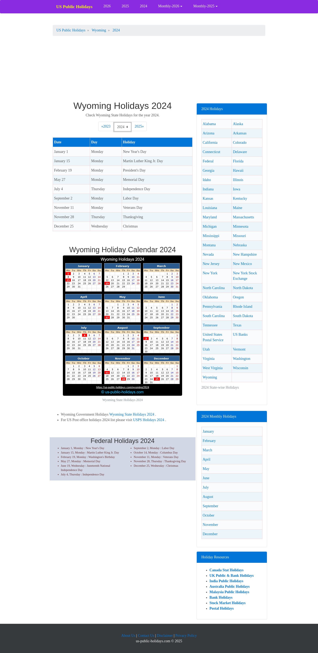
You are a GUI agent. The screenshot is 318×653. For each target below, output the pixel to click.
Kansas (208, 198)
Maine (237, 208)
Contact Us (146, 636)
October (208, 515)
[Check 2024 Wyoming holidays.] (122, 127)
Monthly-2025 (203, 6)
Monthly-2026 (168, 6)
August (208, 497)
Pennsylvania (212, 307)
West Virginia (212, 368)
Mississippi (211, 236)
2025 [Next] (139, 125)
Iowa (236, 189)
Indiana (208, 189)
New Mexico (242, 264)
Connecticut (211, 152)
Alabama (209, 124)
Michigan (210, 226)
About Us (128, 636)
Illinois (238, 180)
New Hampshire (245, 254)
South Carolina (214, 316)
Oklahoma (210, 297)
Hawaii (238, 170)
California (210, 142)
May (206, 469)
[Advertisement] (159, 70)
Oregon (238, 297)
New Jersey (211, 264)
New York (210, 273)
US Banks (240, 334)
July (206, 487)
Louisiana (210, 208)
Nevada (208, 254)
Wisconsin (240, 368)
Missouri (239, 236)
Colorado (240, 142)
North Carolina (214, 288)
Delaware (240, 152)
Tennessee (210, 325)
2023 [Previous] (107, 125)
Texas (237, 325)
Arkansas (240, 133)
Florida (238, 161)
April (206, 459)
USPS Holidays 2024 (149, 420)
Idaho (207, 180)
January (208, 431)
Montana (209, 245)
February (209, 441)
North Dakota (243, 288)
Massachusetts (243, 217)
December (210, 534)
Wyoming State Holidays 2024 (131, 414)
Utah (206, 349)
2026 (107, 6)
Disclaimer (165, 636)
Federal (208, 161)
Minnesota (240, 226)
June (206, 478)
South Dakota (243, 316)
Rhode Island (242, 307)
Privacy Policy (186, 636)
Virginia (209, 359)
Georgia (208, 170)
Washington (241, 359)
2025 (125, 6)
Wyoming (210, 377)
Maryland (210, 217)
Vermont (239, 349)
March (207, 450)
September (210, 506)
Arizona (208, 133)
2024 (143, 6)
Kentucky (240, 198)
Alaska (238, 124)
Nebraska (240, 245)
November (210, 525)
